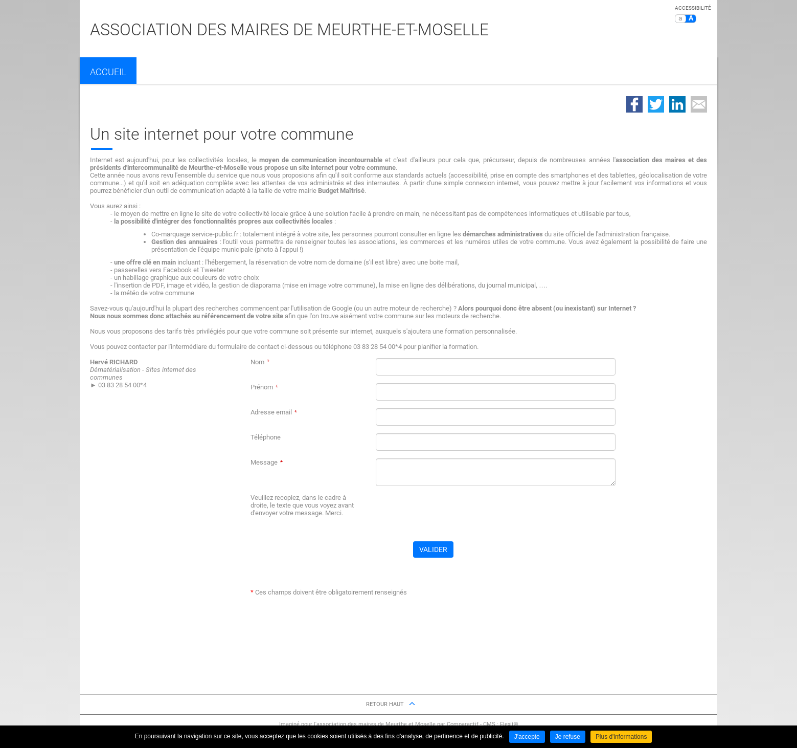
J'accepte (526, 736)
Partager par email (699, 104)
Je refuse (567, 736)
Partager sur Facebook (634, 104)
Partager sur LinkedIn (677, 104)
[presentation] (453, 514)
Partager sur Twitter (656, 104)
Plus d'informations (621, 736)
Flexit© (509, 724)
